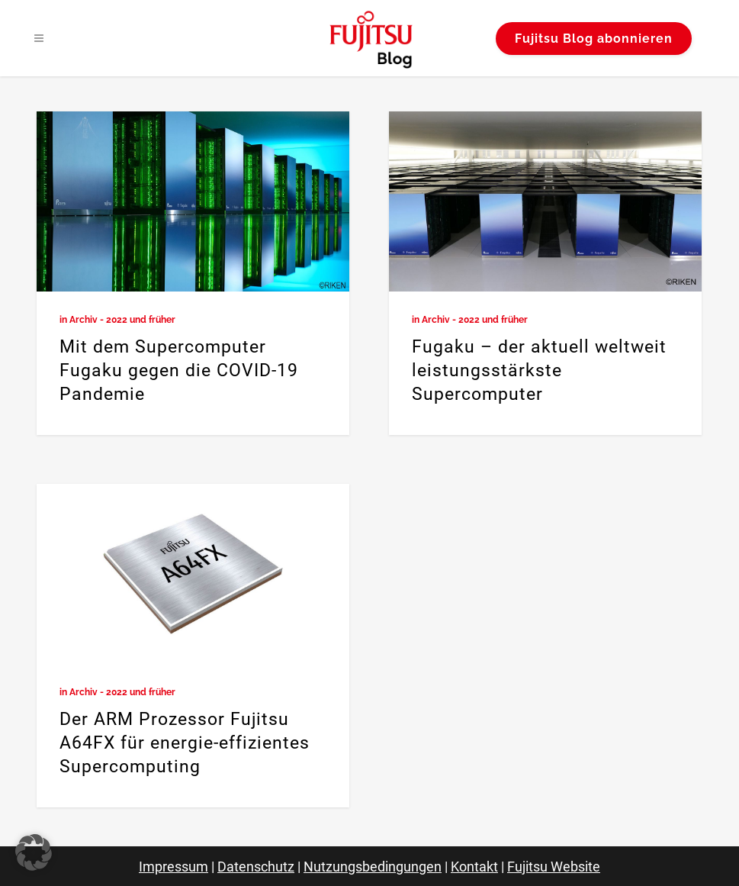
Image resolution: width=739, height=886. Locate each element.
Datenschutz (255, 867)
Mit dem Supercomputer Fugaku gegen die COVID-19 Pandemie (178, 370)
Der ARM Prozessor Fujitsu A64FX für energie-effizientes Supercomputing (184, 743)
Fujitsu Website (553, 867)
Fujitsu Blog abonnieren (594, 38)
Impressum (173, 867)
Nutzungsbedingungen (373, 867)
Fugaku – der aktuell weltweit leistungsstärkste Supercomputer (539, 370)
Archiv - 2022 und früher (122, 319)
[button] (33, 852)
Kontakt (474, 867)
